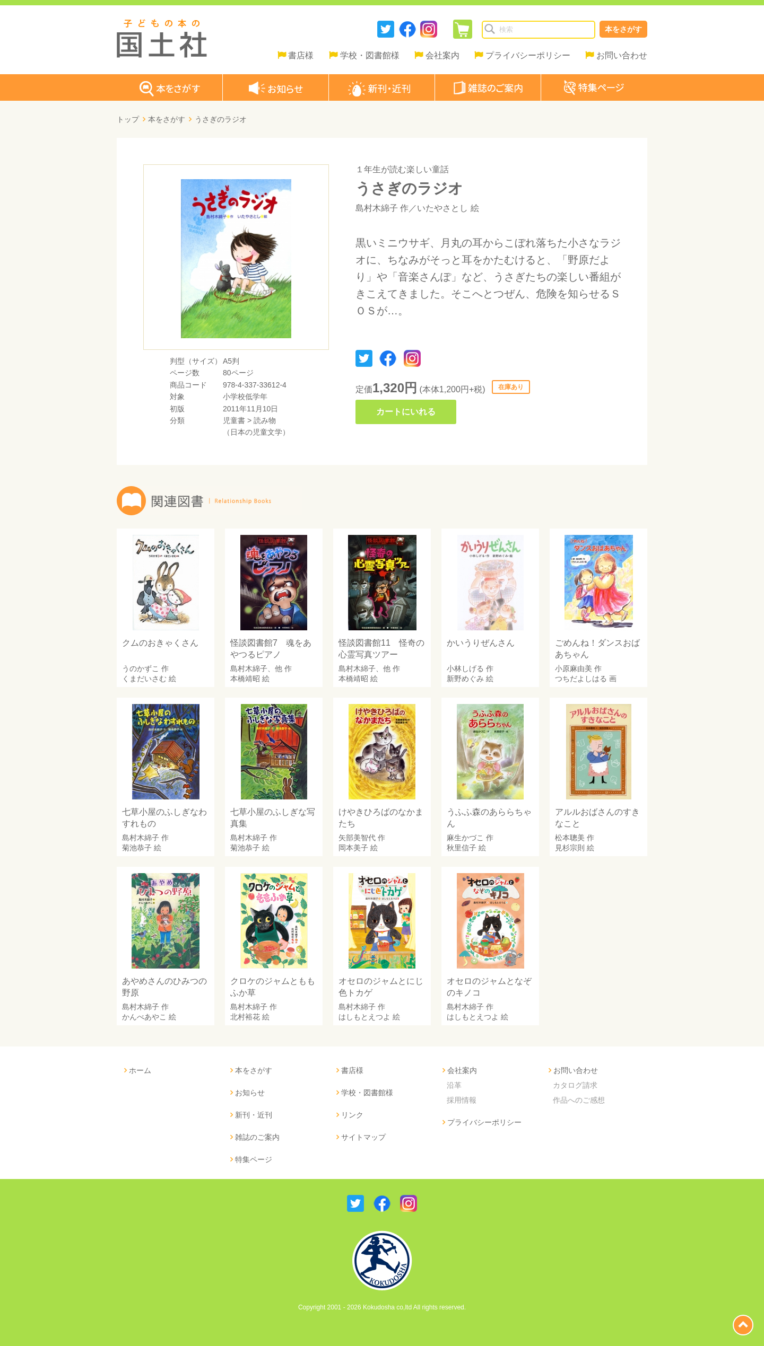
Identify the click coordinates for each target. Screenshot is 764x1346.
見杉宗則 (570, 847)
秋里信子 (461, 847)
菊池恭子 (137, 847)
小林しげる (465, 668)
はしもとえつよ (364, 1017)
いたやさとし (442, 208)
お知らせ (250, 1092)
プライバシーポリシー (527, 55)
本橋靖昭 (245, 678)
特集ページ (253, 1159)
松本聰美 (570, 837)
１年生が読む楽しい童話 (402, 169)
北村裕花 (245, 1017)
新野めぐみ (465, 678)
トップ (128, 119)
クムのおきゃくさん (160, 642)
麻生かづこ (465, 837)
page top (743, 1325)
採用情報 (461, 1100)
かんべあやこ (144, 1017)
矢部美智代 (357, 837)
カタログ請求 (575, 1085)
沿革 (454, 1085)
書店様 (301, 55)
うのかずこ (140, 668)
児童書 (234, 420)
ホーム (140, 1070)
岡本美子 (353, 847)
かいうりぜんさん (481, 642)
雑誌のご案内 (257, 1137)
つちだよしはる (581, 678)
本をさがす (623, 29)
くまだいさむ (144, 678)
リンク (352, 1115)
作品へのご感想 (579, 1100)
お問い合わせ (621, 55)
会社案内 (442, 55)
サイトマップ (363, 1137)
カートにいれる (406, 411)
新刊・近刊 (253, 1115)
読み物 (265, 420)
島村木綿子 (376, 208)
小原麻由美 (573, 668)
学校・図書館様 (370, 55)
